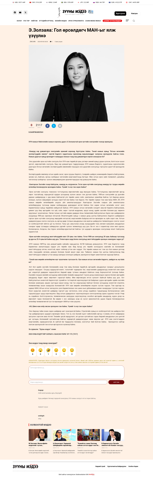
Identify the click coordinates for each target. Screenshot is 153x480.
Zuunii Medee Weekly (93, 21)
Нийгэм (34, 21)
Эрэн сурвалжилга (76, 21)
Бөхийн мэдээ (61, 21)
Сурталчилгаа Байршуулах (116, 466)
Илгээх (116, 382)
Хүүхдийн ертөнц (46, 21)
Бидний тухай (100, 466)
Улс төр (26, 21)
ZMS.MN (32, 41)
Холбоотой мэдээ (40, 425)
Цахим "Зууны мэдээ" (112, 21)
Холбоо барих (133, 466)
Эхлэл (19, 21)
